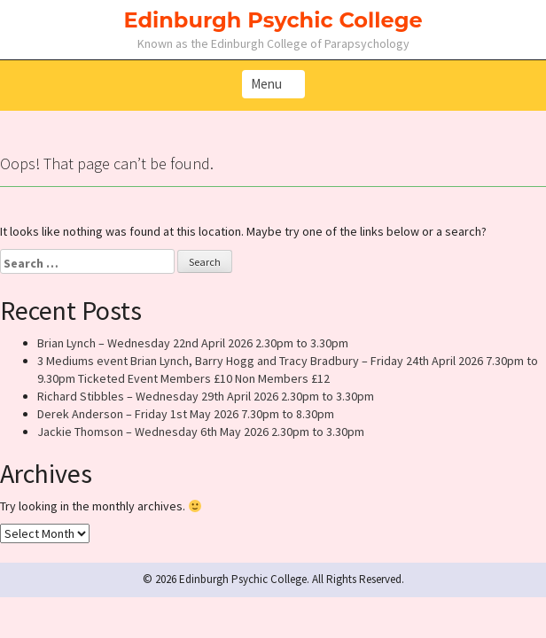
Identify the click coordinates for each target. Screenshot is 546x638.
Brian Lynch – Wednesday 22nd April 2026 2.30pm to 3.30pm (192, 343)
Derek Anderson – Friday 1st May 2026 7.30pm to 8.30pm (185, 414)
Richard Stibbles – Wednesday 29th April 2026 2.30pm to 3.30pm (205, 396)
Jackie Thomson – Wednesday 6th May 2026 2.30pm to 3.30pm (200, 432)
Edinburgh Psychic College (272, 20)
